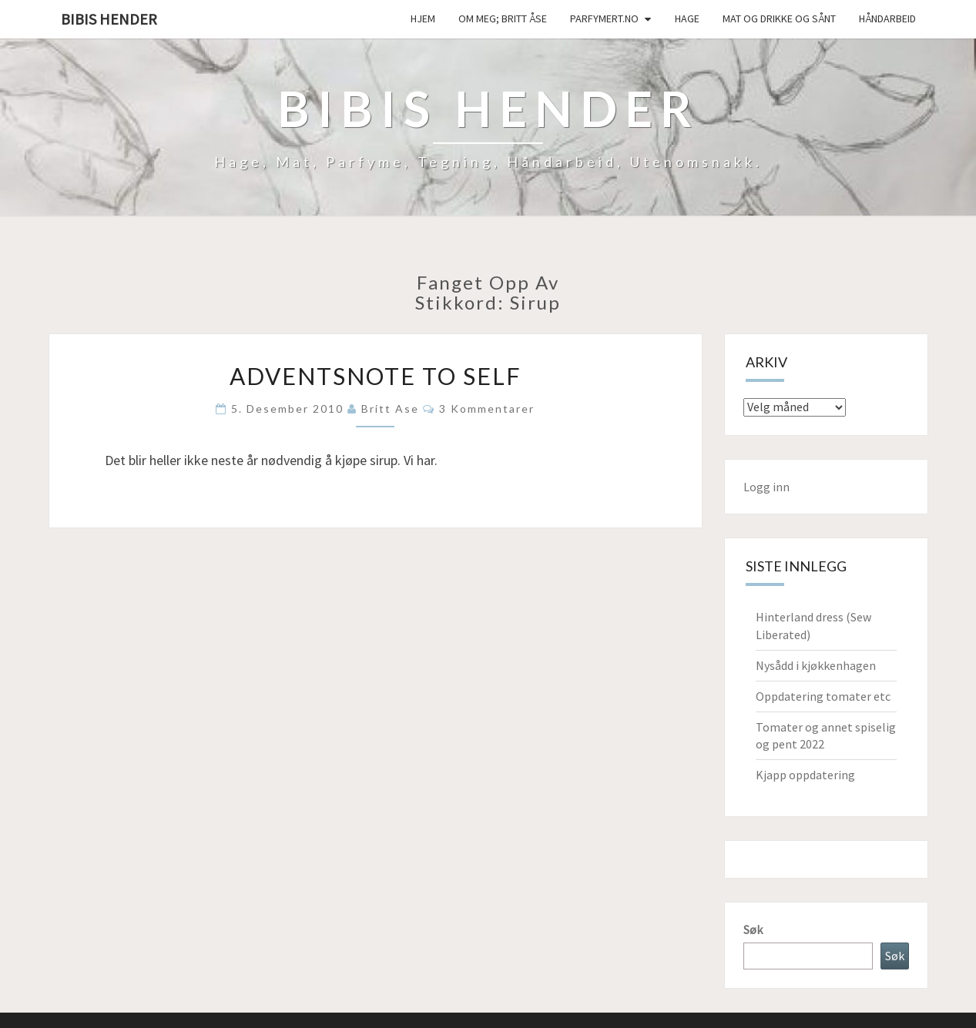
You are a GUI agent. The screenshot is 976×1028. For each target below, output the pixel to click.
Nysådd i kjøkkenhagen (816, 665)
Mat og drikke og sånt (779, 18)
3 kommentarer (487, 408)
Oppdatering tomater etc (823, 696)
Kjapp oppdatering (805, 774)
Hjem (423, 18)
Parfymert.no (604, 18)
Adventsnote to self (376, 376)
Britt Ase (390, 408)
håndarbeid (887, 18)
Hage (687, 18)
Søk (753, 929)
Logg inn (766, 486)
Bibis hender (109, 18)
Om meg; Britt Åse (502, 18)
